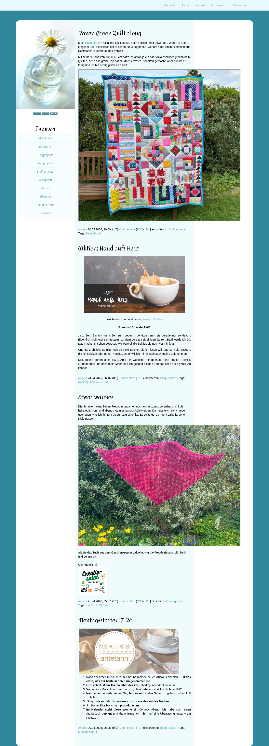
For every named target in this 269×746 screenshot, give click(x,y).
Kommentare (127, 229)
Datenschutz (239, 5)
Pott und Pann (45, 204)
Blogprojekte (168, 378)
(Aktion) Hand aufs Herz (93, 382)
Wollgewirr (175, 601)
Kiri (88, 605)
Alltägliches (45, 138)
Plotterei (45, 196)
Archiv (185, 5)
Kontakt (200, 5)
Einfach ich (45, 146)
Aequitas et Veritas (150, 319)
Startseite (169, 5)
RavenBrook (93, 233)
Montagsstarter (87, 731)
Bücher (45, 188)
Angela (82, 229)
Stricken (104, 605)
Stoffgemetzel (177, 229)
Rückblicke (45, 213)
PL (147, 229)
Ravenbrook (92, 42)
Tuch (94, 605)
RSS (140, 229)
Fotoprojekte (45, 163)
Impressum (218, 5)
